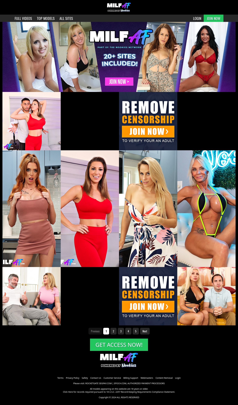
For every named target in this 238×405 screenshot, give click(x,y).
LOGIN (197, 18)
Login (178, 377)
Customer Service (112, 377)
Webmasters (147, 377)
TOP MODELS (46, 18)
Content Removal (164, 377)
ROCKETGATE (91, 383)
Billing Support (130, 377)
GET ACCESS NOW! (119, 344)
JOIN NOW (213, 18)
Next (145, 331)
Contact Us (95, 377)
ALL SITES (66, 18)
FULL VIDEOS (23, 18)
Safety (85, 377)
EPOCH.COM (120, 383)
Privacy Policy (72, 377)
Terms (60, 377)
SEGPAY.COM (105, 383)
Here (70, 391)
